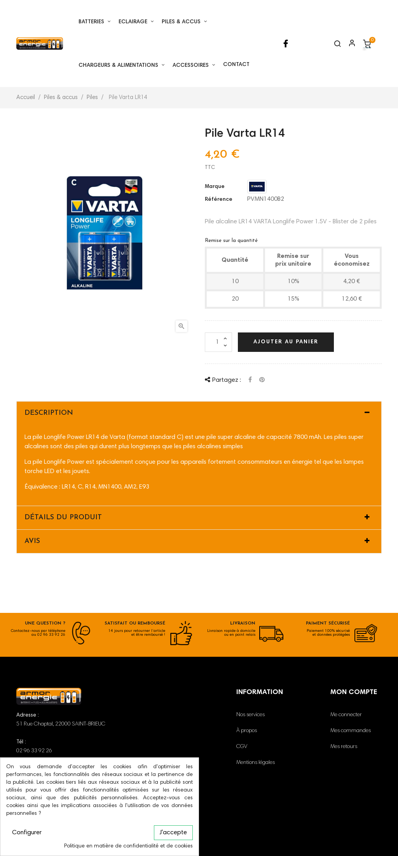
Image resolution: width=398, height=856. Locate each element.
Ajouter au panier (285, 342)
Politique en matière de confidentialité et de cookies (128, 846)
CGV (241, 747)
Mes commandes (350, 731)
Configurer (27, 833)
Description (48, 413)
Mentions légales (255, 763)
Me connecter (346, 715)
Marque (215, 187)
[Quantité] (218, 342)
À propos (246, 731)
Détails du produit (63, 517)
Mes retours (343, 747)
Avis (32, 541)
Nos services (250, 715)
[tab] (199, 413)
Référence (218, 199)
